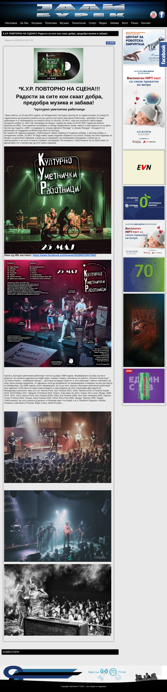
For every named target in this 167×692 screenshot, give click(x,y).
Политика (51, 23)
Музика (64, 23)
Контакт (146, 23)
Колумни (36, 23)
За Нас (24, 23)
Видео (103, 23)
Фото (125, 23)
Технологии (79, 23)
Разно (134, 23)
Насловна (11, 23)
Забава (114, 23)
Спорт (92, 23)
